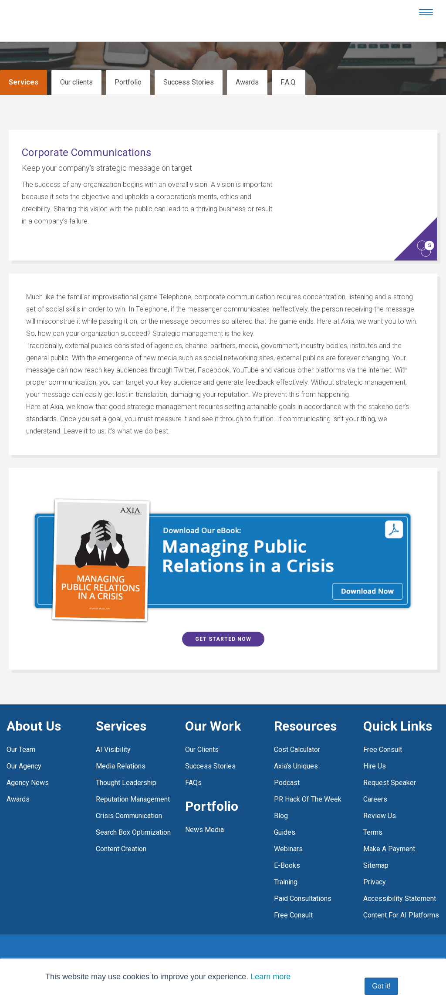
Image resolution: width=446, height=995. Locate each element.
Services (23, 82)
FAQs (193, 762)
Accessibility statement (399, 878)
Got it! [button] (381, 986)
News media (204, 809)
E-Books (287, 845)
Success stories (210, 746)
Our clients (76, 82)
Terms (372, 812)
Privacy (374, 862)
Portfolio (128, 82)
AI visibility (113, 729)
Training (285, 862)
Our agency (24, 746)
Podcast (287, 762)
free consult (293, 895)
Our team (21, 729)
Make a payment (389, 829)
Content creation (121, 829)
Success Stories (188, 82)
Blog (281, 796)
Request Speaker (389, 762)
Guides (284, 812)
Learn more (270, 976)
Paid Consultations (302, 878)
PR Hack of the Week (307, 779)
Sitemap (376, 845)
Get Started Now (223, 619)
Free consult (382, 729)
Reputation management (133, 779)
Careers (375, 779)
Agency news (28, 762)
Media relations (120, 746)
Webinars (288, 829)
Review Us (379, 796)
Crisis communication (129, 796)
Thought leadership (126, 762)
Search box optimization (133, 812)
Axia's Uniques (296, 746)
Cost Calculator (297, 729)
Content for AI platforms (401, 895)
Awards (247, 82)
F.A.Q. (288, 82)
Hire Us (374, 746)
